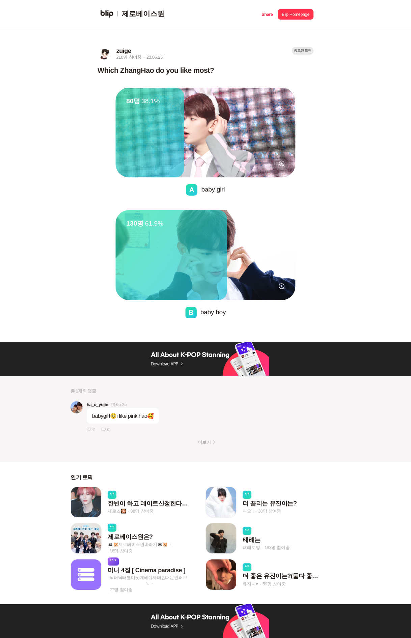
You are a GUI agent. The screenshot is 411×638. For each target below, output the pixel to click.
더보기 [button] (204, 442)
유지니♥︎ (250, 583)
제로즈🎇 (117, 511)
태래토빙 (251, 547)
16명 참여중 (121, 550)
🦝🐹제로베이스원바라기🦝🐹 (138, 544)
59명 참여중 (274, 583)
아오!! (248, 511)
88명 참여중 (142, 511)
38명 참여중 (269, 511)
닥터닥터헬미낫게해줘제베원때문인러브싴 (148, 580)
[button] (267, 14)
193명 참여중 (277, 547)
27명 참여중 (121, 589)
